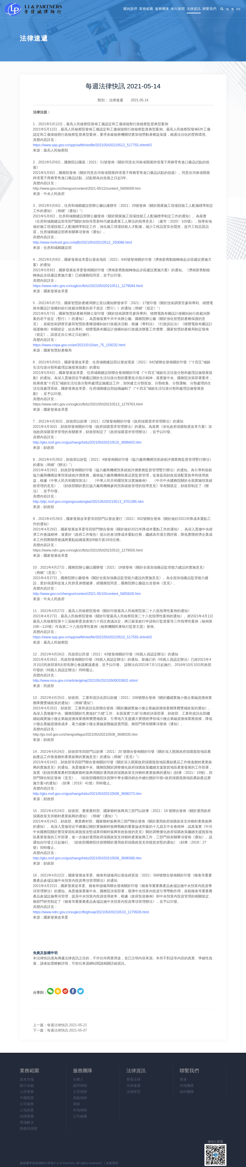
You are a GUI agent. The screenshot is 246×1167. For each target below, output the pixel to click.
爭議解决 (27, 1122)
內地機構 (187, 1085)
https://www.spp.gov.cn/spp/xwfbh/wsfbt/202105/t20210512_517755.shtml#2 (92, 145)
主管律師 (80, 1092)
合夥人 (78, 1079)
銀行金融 (27, 1085)
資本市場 (27, 1079)
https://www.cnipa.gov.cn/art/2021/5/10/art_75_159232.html (79, 345)
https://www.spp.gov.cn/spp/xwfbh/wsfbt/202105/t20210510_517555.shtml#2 (92, 637)
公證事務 (27, 1092)
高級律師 (80, 1098)
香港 (183, 1079)
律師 (76, 1104)
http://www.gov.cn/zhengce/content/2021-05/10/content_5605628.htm (87, 594)
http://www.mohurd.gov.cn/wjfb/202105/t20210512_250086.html (82, 242)
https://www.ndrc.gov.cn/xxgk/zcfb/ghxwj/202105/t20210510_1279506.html (91, 912)
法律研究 (133, 1092)
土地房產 (27, 1110)
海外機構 (187, 1092)
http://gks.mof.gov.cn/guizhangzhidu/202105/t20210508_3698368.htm (87, 858)
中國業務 (27, 1098)
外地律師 (80, 1110)
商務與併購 (28, 1128)
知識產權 (27, 1116)
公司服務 (27, 1104)
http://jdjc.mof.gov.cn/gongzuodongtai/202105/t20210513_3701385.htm (88, 501)
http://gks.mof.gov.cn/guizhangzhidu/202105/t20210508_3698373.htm (87, 794)
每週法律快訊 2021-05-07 (67, 1030)
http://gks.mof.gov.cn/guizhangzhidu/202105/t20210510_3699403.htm (87, 442)
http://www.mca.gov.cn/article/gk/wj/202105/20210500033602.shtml (85, 680)
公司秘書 (80, 1116)
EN (238, 9)
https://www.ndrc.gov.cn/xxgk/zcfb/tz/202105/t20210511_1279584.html (88, 286)
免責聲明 (112, 1163)
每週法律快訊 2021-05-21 (67, 1025)
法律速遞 (116, 100)
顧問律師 (80, 1085)
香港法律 (133, 1079)
